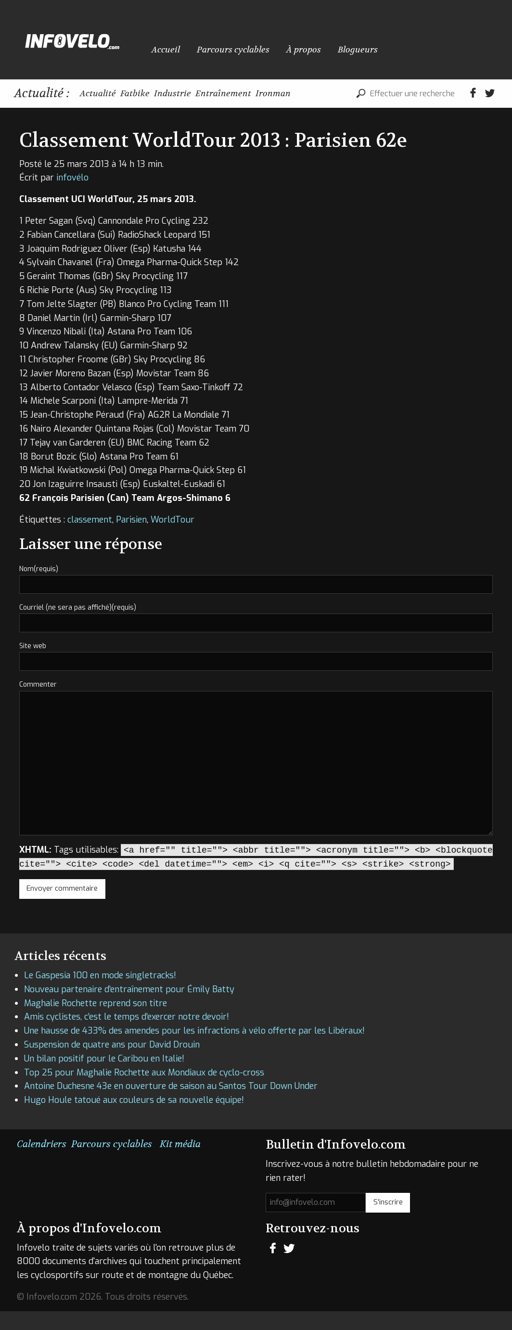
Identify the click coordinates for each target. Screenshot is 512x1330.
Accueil (166, 45)
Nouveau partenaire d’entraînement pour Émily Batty (129, 1008)
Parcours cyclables (233, 45)
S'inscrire (388, 1221)
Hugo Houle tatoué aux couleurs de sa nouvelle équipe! (134, 1119)
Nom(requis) (38, 587)
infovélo (72, 197)
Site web (32, 664)
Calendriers (41, 1163)
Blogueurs (358, 45)
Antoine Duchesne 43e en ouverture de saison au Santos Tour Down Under (171, 1105)
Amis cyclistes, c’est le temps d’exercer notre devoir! (126, 1036)
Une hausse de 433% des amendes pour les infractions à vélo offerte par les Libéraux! (194, 1050)
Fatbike (155, 93)
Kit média (180, 1163)
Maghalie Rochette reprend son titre (95, 1022)
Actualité (105, 93)
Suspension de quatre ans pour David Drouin (112, 1063)
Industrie (207, 93)
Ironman (337, 93)
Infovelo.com (72, 39)
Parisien (131, 538)
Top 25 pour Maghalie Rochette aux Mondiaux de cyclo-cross (144, 1091)
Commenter (38, 703)
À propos (303, 45)
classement (89, 538)
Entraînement (272, 93)
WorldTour (172, 538)
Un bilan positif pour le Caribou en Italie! (104, 1077)
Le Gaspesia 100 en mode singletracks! (100, 994)
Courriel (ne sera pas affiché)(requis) (77, 626)
